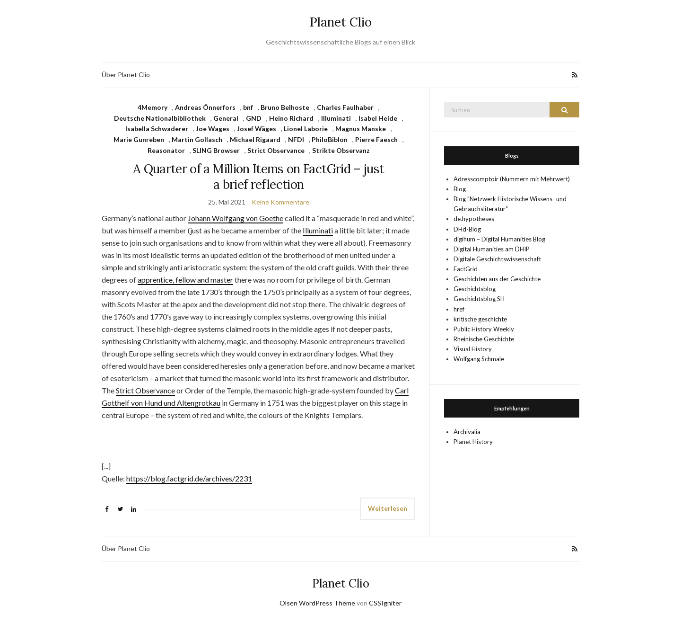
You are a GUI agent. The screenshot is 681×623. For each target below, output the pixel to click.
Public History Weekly (484, 329)
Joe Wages (212, 129)
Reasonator (166, 150)
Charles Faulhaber (345, 107)
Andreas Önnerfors (205, 107)
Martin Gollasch (197, 139)
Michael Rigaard (255, 139)
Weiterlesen (387, 508)
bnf (248, 107)
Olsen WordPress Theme (317, 603)
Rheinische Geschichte (484, 339)
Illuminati (336, 118)
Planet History (473, 441)
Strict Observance (276, 150)
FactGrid (466, 269)
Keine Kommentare (280, 202)
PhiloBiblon (330, 139)
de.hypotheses (474, 218)
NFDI (296, 139)
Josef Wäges (256, 129)
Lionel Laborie (306, 129)
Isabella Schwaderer (156, 129)
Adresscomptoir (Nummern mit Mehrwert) (512, 179)
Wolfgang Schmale (479, 359)
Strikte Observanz (341, 150)
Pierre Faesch (376, 139)
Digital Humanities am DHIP (492, 249)
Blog (460, 189)
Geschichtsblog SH (479, 299)
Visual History (473, 349)
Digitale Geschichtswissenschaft (497, 259)
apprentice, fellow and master (185, 279)
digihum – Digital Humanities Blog (499, 239)
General (225, 118)
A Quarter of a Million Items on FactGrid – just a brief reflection (258, 176)
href (459, 309)
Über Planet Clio (126, 75)
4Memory (152, 107)
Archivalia (467, 432)
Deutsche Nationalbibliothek (160, 118)
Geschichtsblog (475, 289)
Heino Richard (291, 118)
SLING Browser (216, 150)
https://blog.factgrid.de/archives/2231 (189, 478)
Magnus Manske (360, 129)
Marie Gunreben (139, 139)
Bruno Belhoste (285, 107)
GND (254, 118)
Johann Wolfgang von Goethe (235, 218)
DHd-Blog (467, 229)
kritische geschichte (480, 319)
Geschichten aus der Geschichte (497, 279)
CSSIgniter (385, 603)
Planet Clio (341, 22)
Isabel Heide (377, 118)
